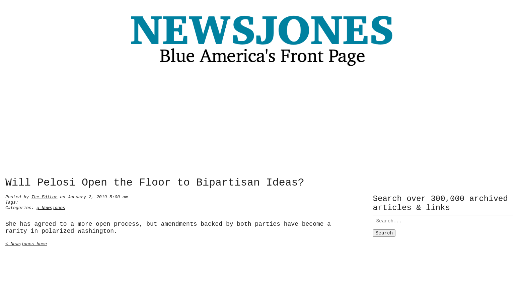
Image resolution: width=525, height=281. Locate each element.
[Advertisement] (262, 123)
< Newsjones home (26, 243)
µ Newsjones (50, 207)
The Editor (44, 196)
